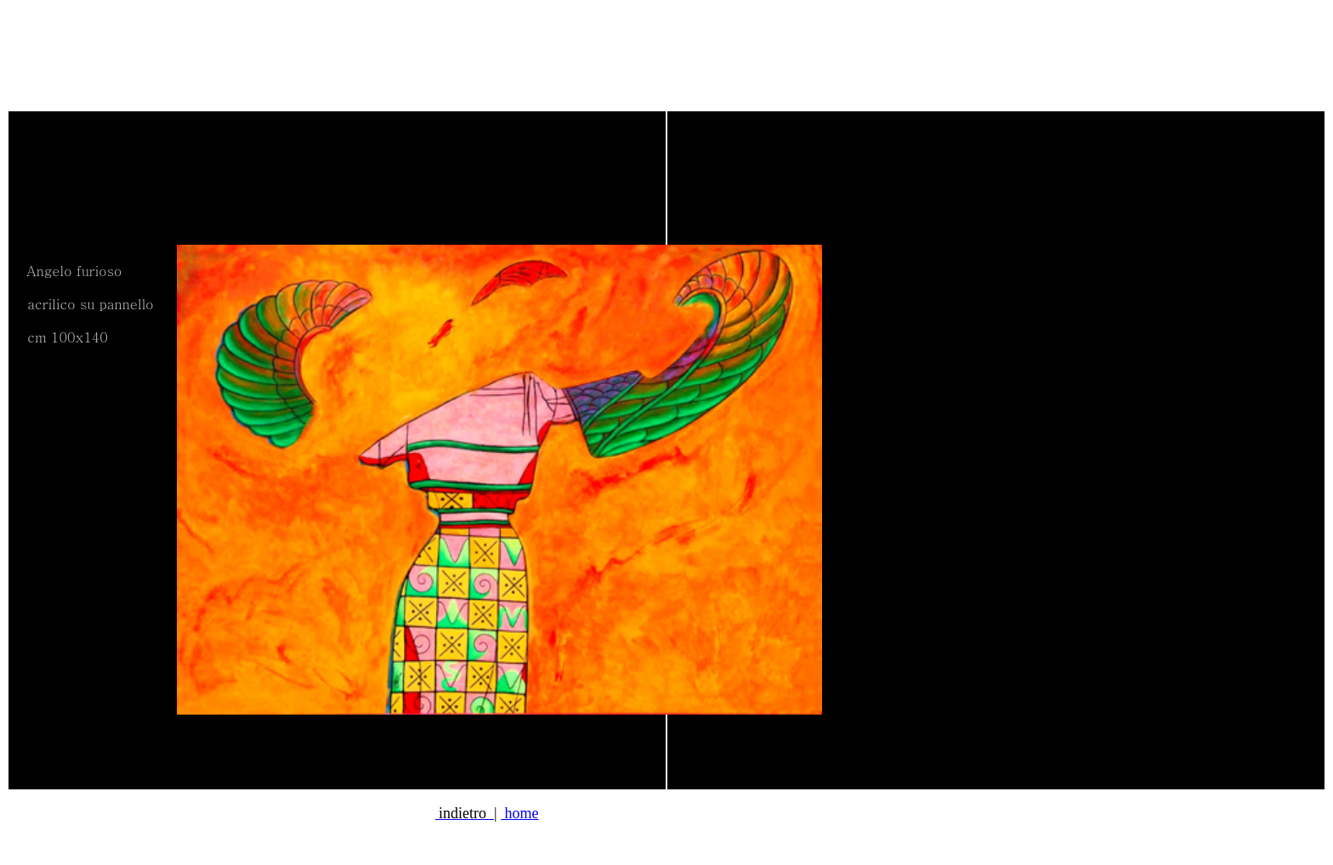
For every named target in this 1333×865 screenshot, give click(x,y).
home (520, 813)
